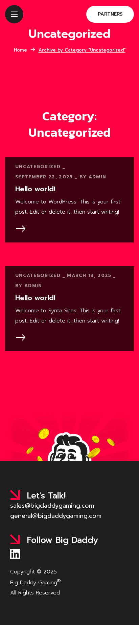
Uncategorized (38, 166)
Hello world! (35, 189)
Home (20, 50)
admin (98, 177)
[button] (110, 14)
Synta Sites (62, 311)
